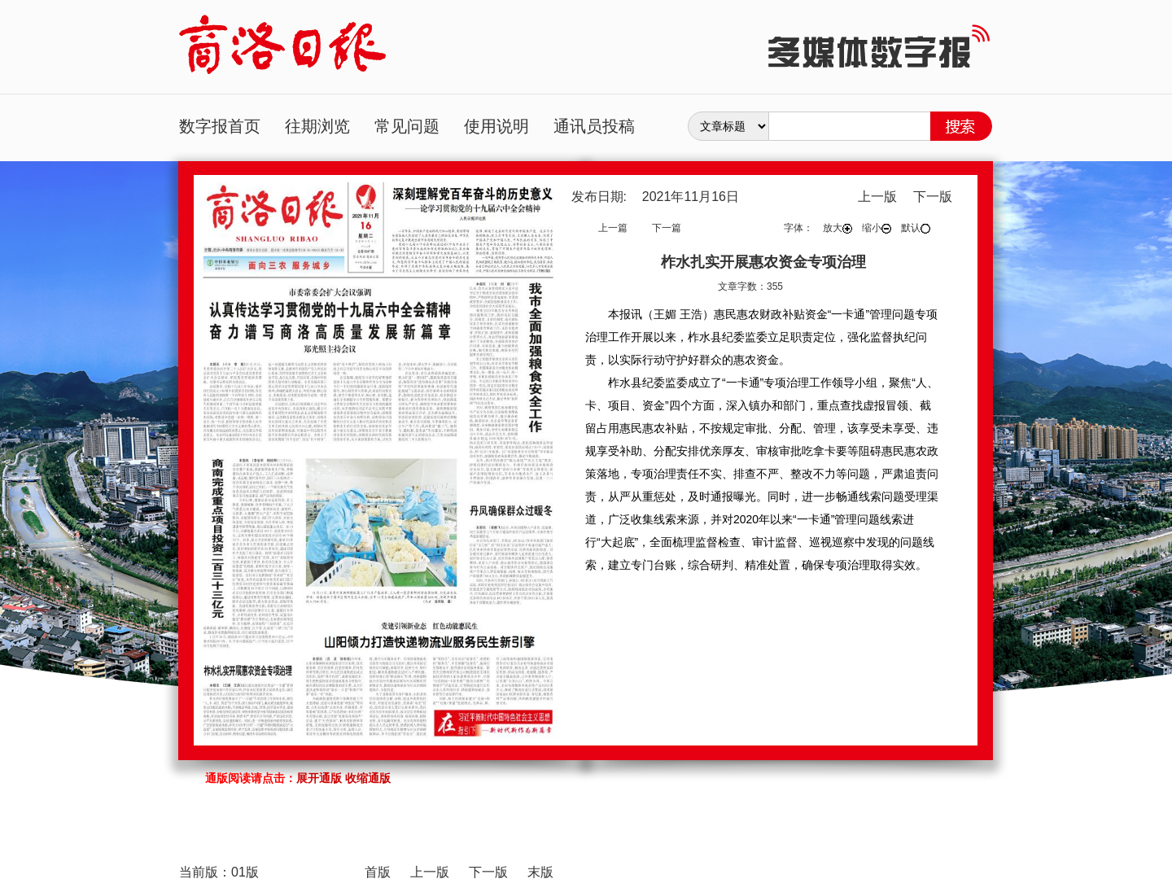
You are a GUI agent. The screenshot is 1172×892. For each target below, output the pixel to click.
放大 (837, 228)
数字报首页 (219, 126)
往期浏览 (317, 126)
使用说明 (496, 126)
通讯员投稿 (594, 126)
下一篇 (666, 228)
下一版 (932, 196)
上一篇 (613, 228)
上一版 (877, 196)
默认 (915, 228)
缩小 (876, 228)
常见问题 (407, 126)
